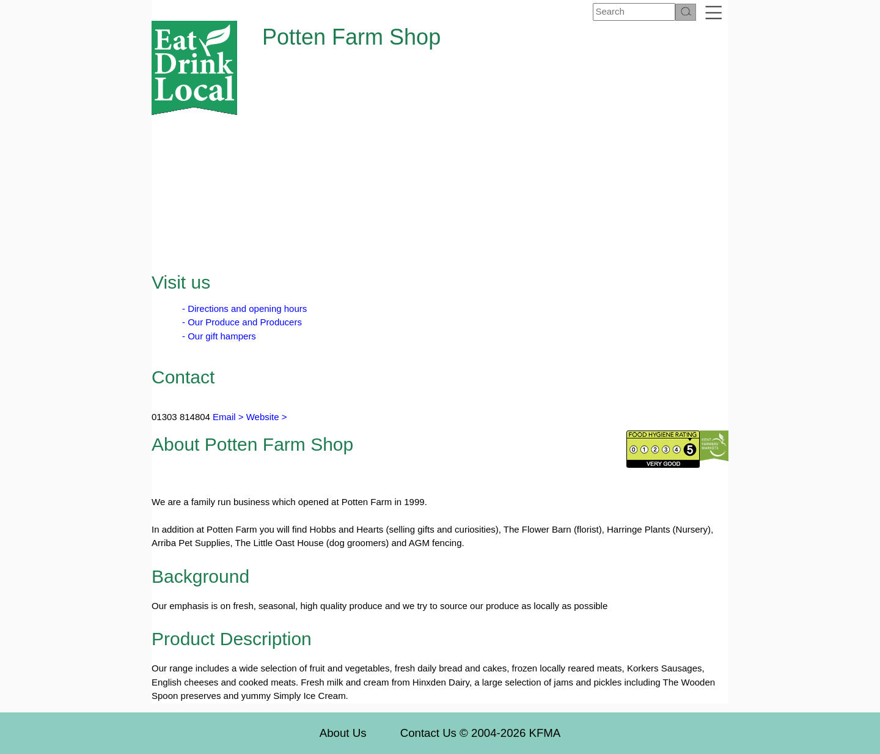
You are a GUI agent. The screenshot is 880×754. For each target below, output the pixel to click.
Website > (266, 417)
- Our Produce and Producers (242, 322)
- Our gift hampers (219, 336)
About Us (343, 732)
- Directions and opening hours (244, 308)
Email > (227, 417)
